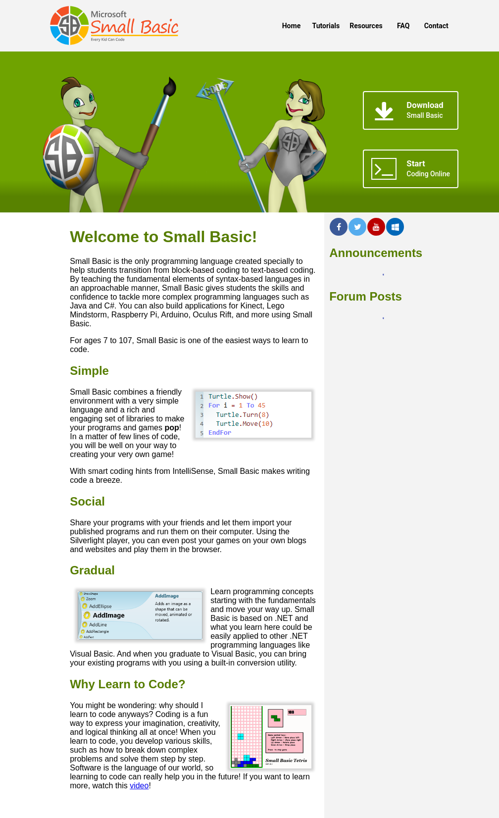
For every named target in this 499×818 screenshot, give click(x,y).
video (139, 785)
